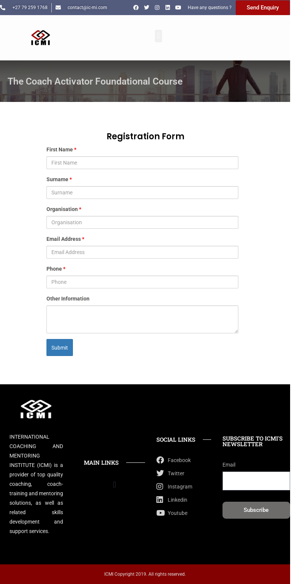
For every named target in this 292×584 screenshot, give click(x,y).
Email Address (65, 239)
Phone (55, 269)
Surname (59, 179)
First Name (61, 149)
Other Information (68, 299)
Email (228, 465)
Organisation (63, 209)
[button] (158, 36)
